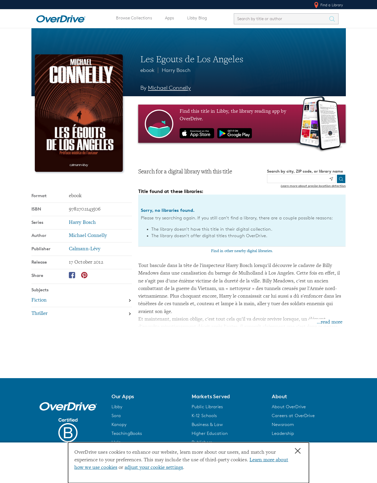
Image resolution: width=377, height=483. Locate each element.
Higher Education (210, 433)
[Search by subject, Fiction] (81, 301)
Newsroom (283, 424)
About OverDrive (289, 406)
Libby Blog (197, 17)
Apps (169, 17)
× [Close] (297, 451)
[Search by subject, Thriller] (81, 313)
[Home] (60, 17)
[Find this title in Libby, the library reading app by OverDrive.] (242, 124)
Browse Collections (134, 17)
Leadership (283, 433)
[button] (148, 396)
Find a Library (328, 5)
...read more (329, 322)
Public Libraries (207, 406)
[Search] (341, 179)
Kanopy (119, 424)
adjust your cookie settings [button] (154, 467)
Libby (117, 406)
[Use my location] (331, 179)
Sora (116, 415)
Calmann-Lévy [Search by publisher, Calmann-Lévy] (84, 249)
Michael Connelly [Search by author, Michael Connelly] (169, 87)
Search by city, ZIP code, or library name (305, 171)
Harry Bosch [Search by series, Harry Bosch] (82, 222)
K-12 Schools (204, 415)
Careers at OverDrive (293, 415)
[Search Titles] (333, 19)
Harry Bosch (176, 70)
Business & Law (207, 424)
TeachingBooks (127, 433)
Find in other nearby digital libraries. (242, 251)
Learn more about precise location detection (313, 186)
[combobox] (281, 19)
